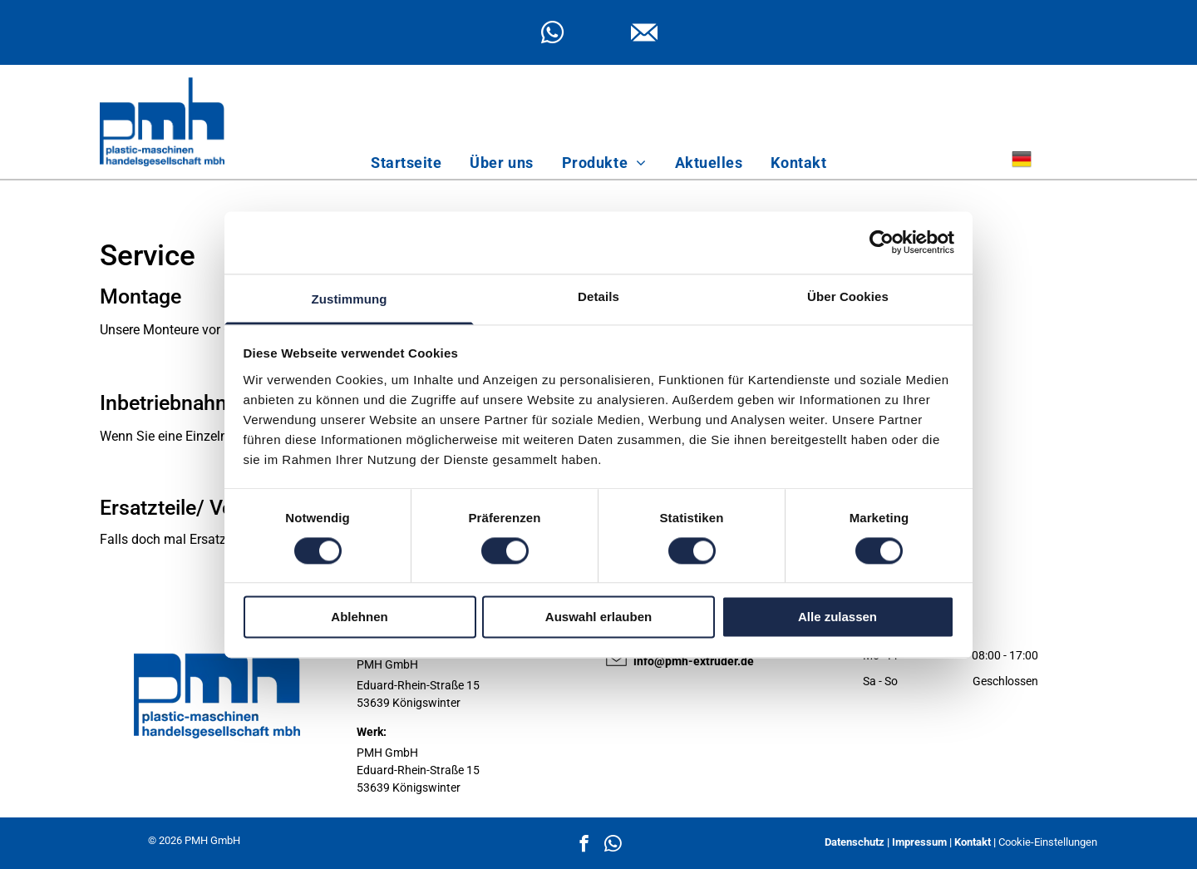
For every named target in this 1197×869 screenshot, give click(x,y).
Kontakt (972, 842)
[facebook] (584, 846)
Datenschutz (854, 842)
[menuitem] (406, 162)
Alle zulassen (837, 617)
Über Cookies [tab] (848, 296)
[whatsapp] (552, 35)
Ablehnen (359, 617)
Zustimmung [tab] (349, 299)
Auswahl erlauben (598, 617)
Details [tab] (598, 296)
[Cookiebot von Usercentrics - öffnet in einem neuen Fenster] (881, 242)
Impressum (919, 842)
